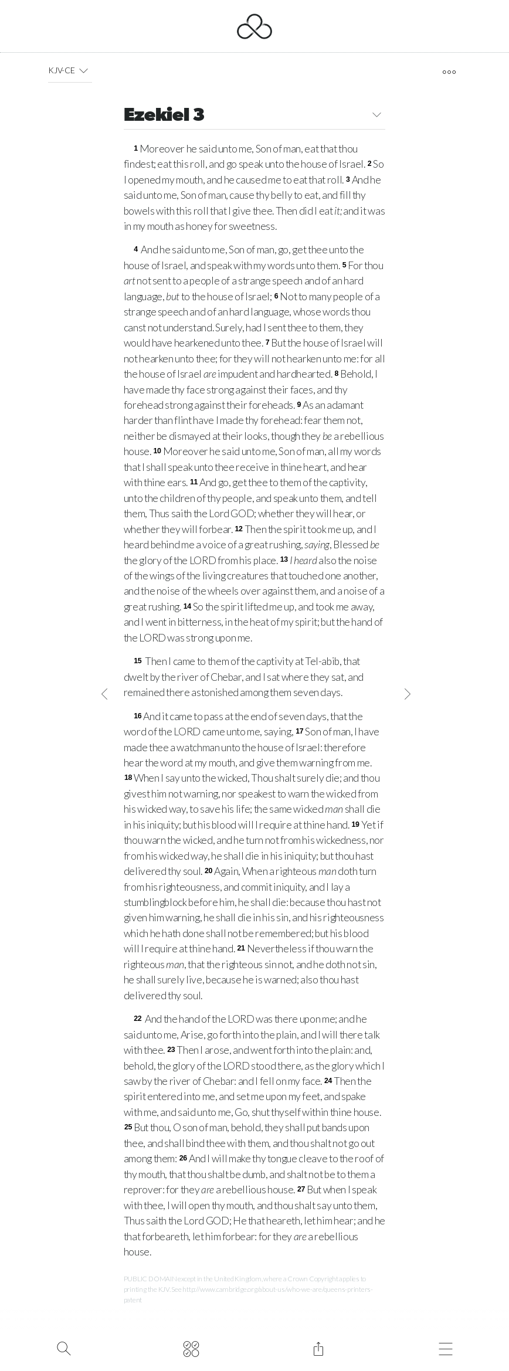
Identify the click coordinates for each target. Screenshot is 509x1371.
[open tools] (448, 72)
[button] (83, 70)
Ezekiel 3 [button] (255, 116)
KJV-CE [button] (70, 70)
